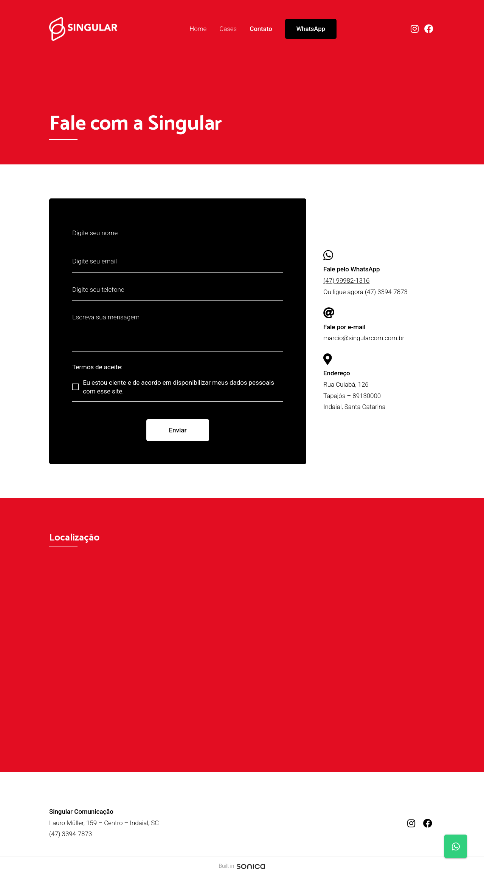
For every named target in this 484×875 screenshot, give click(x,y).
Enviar (177, 430)
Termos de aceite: (97, 367)
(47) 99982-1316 (346, 280)
